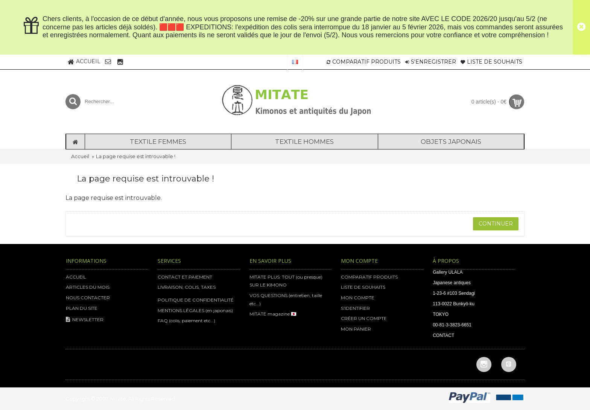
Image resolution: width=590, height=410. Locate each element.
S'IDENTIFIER (355, 308)
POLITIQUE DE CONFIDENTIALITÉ (196, 300)
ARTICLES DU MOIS (87, 287)
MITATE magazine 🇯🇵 (273, 314)
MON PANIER (356, 329)
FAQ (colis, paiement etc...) (186, 320)
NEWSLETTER (84, 319)
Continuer (496, 223)
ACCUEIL (76, 277)
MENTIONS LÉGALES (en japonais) (195, 310)
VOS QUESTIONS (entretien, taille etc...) (285, 299)
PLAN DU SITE (81, 308)
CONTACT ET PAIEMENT (185, 277)
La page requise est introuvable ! (135, 156)
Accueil (80, 156)
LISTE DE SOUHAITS (363, 287)
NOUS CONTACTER (88, 297)
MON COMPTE (357, 297)
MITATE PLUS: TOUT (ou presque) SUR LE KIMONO (285, 281)
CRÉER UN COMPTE (364, 318)
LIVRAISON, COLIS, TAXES (187, 287)
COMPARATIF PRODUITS (369, 277)
